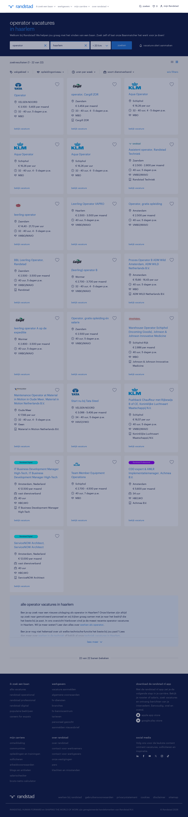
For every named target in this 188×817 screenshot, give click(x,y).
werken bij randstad (70, 797)
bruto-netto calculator (23, 780)
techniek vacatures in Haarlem (102, 635)
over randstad (100, 6)
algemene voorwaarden (66, 694)
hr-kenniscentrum (62, 710)
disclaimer (159, 797)
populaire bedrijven (21, 710)
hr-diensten (58, 700)
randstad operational (22, 694)
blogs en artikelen (20, 770)
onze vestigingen (62, 759)
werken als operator (92, 624)
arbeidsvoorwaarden (22, 764)
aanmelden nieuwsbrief (65, 727)
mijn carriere (17, 737)
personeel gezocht (63, 721)
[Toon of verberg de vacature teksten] (174, 62)
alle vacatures (18, 689)
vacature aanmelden (64, 689)
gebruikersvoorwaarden (99, 797)
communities (17, 748)
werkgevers (65, 6)
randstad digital (19, 705)
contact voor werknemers (67, 748)
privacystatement (127, 797)
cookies (145, 797)
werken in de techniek (51, 635)
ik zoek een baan (46, 6)
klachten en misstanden (66, 770)
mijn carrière (82, 6)
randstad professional (22, 700)
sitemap (173, 797)
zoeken (122, 45)
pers (54, 764)
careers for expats (20, 716)
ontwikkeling (17, 742)
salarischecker (18, 775)
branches (57, 705)
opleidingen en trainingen (25, 753)
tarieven (56, 716)
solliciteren (16, 759)
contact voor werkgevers (66, 753)
